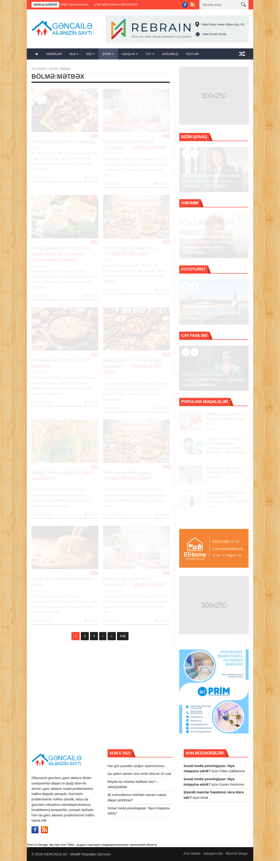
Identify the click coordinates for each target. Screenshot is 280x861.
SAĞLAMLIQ (170, 54)
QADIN (106, 54)
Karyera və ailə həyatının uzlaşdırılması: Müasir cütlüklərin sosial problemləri (213, 379)
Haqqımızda (213, 853)
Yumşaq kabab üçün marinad (63, 141)
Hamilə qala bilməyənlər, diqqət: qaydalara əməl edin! (226, 418)
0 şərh (91, 177)
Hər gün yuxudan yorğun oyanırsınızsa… (70, 4)
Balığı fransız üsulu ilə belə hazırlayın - (132, 366)
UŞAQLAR (128, 54)
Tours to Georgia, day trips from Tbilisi (50, 844)
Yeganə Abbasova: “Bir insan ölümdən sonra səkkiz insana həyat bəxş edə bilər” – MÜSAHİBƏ (210, 245)
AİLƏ (72, 54)
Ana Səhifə (38, 68)
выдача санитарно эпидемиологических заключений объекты (117, 844)
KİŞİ (89, 54)
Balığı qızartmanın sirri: (60, 253)
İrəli (123, 636)
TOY (148, 54)
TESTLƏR (192, 54)
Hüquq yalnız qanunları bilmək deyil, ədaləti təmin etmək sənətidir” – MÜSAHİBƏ (211, 180)
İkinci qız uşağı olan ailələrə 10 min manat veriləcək (224, 472)
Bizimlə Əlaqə (236, 853)
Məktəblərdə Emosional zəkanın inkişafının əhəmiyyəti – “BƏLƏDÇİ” (227, 496)
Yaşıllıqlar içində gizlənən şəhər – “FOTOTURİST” (212, 316)
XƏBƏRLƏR (54, 54)
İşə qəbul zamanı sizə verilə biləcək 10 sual (133, 4)
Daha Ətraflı (41, 177)
